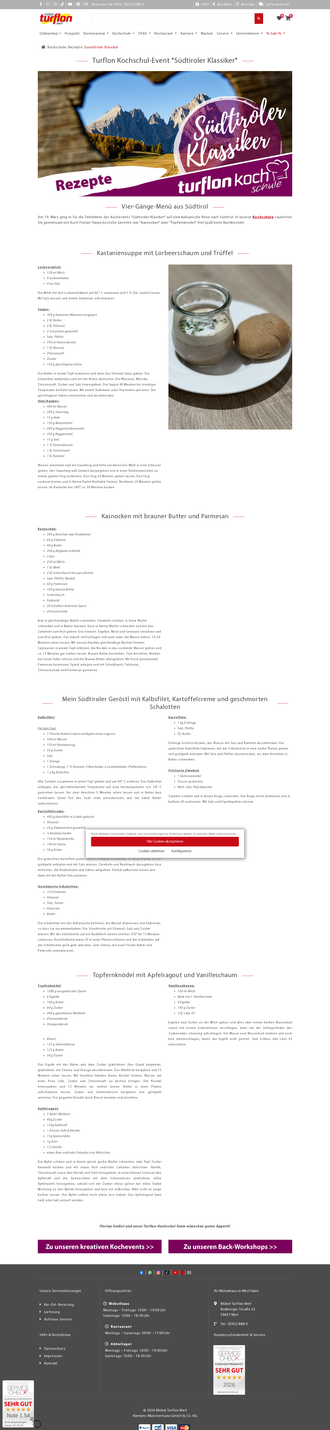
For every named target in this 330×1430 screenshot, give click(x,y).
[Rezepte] (75, 47)
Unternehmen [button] (248, 34)
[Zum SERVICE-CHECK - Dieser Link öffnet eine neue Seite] (18, 1404)
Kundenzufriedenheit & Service (239, 1335)
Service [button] (223, 34)
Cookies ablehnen (151, 851)
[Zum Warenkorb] (289, 18)
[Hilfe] (202, 4)
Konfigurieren (181, 851)
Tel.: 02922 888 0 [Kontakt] (234, 1324)
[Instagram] (55, 4)
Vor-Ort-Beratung (59, 1305)
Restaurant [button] (164, 34)
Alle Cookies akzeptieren (165, 841)
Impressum (53, 1356)
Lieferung (52, 1312)
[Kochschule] (57, 47)
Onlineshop (49, 34)
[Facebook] (41, 4)
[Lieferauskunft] (274, 4)
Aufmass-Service (58, 1319)
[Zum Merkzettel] (281, 18)
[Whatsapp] (48, 4)
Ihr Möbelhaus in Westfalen (236, 1291)
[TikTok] (62, 4)
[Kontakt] (246, 4)
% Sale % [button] (274, 34)
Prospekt (72, 34)
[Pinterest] (78, 4)
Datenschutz (55, 1349)
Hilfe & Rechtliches (55, 1335)
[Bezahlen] (222, 4)
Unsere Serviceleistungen (60, 1291)
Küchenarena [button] (94, 34)
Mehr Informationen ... (224, 834)
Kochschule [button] (122, 34)
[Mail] (86, 4)
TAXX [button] (143, 34)
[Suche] (173, 18)
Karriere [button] (187, 34)
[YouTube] (70, 4)
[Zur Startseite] (43, 47)
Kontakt (51, 1363)
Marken (207, 34)
